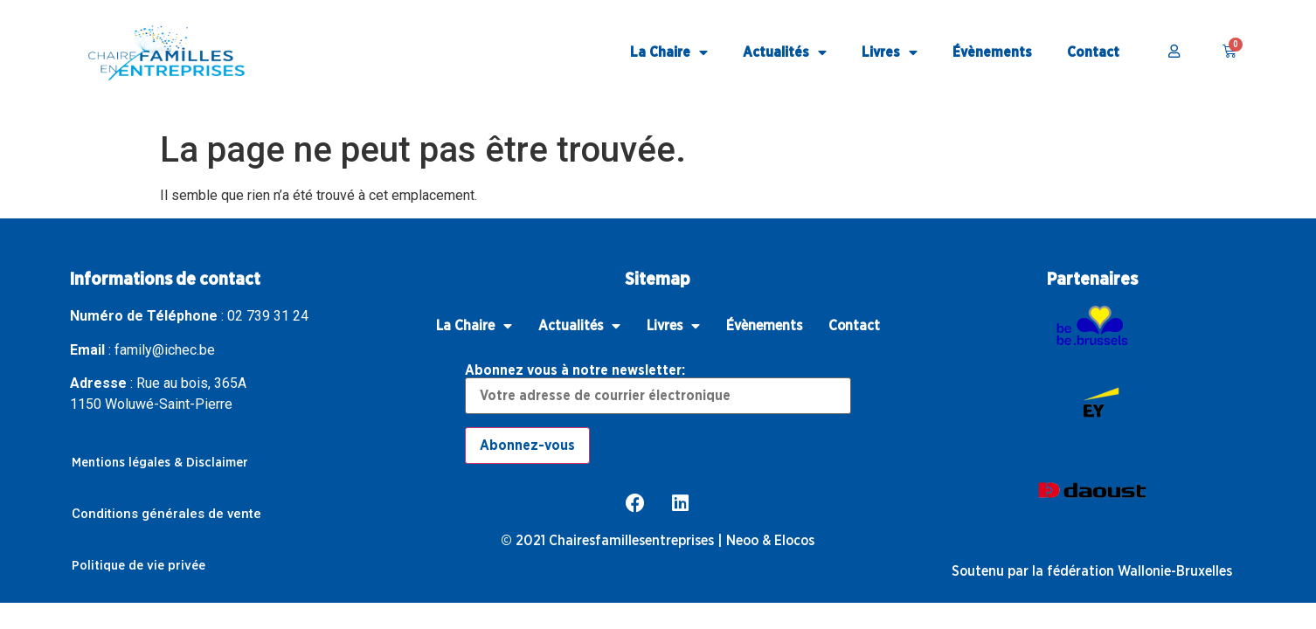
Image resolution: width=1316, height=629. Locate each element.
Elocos (794, 541)
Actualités (785, 53)
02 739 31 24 (267, 316)
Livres (890, 53)
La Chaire (669, 53)
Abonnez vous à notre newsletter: (658, 388)
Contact (1093, 52)
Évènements (992, 52)
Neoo (742, 541)
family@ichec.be (164, 350)
